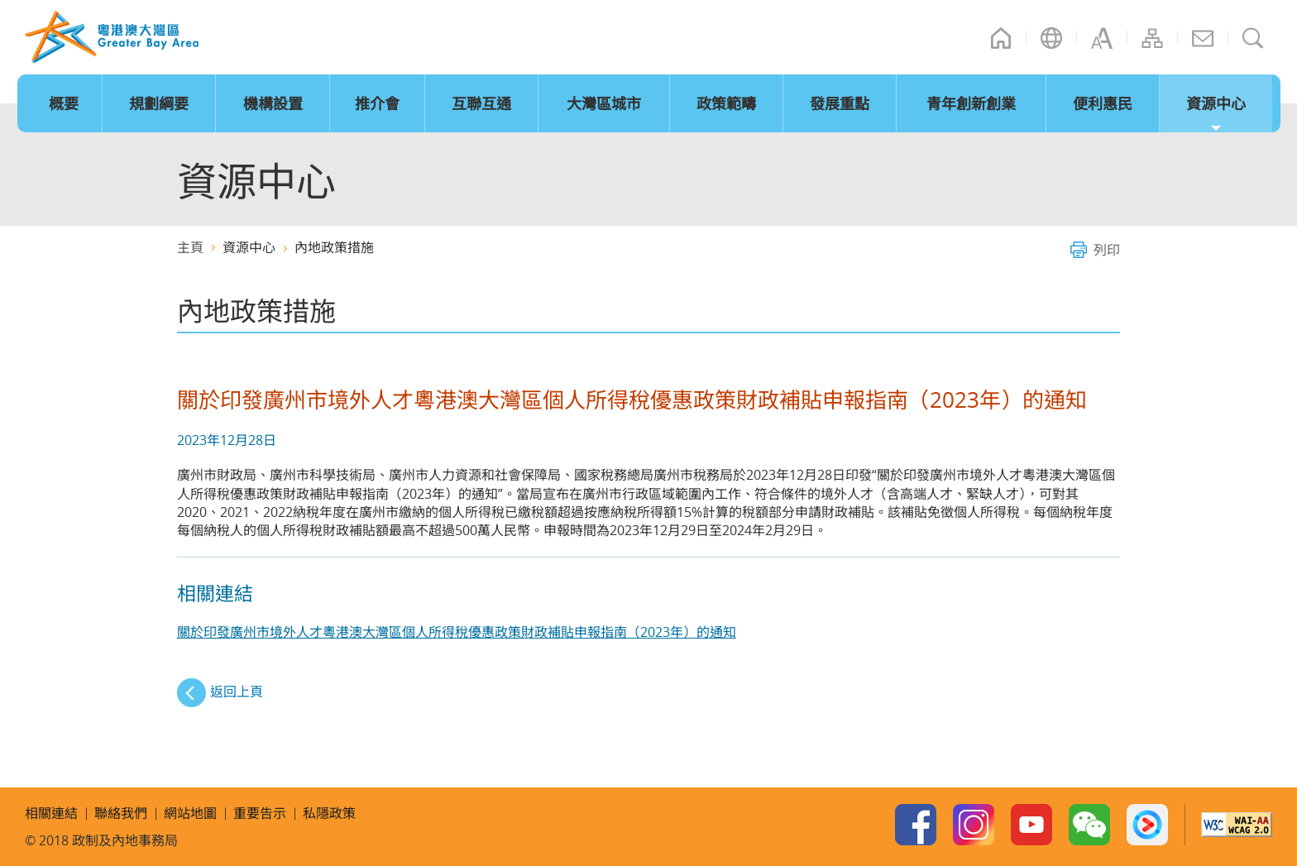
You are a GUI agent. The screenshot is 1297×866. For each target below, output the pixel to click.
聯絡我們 (1202, 38)
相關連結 (51, 813)
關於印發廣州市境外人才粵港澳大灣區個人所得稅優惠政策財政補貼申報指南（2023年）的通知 (456, 632)
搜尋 (1253, 38)
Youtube (1031, 824)
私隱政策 (329, 813)
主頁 (1001, 38)
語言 (1051, 38)
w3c (1236, 824)
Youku (1147, 824)
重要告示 (259, 813)
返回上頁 (236, 691)
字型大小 (1102, 38)
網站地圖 (1152, 38)
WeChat (1089, 824)
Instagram (973, 824)
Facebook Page (915, 824)
